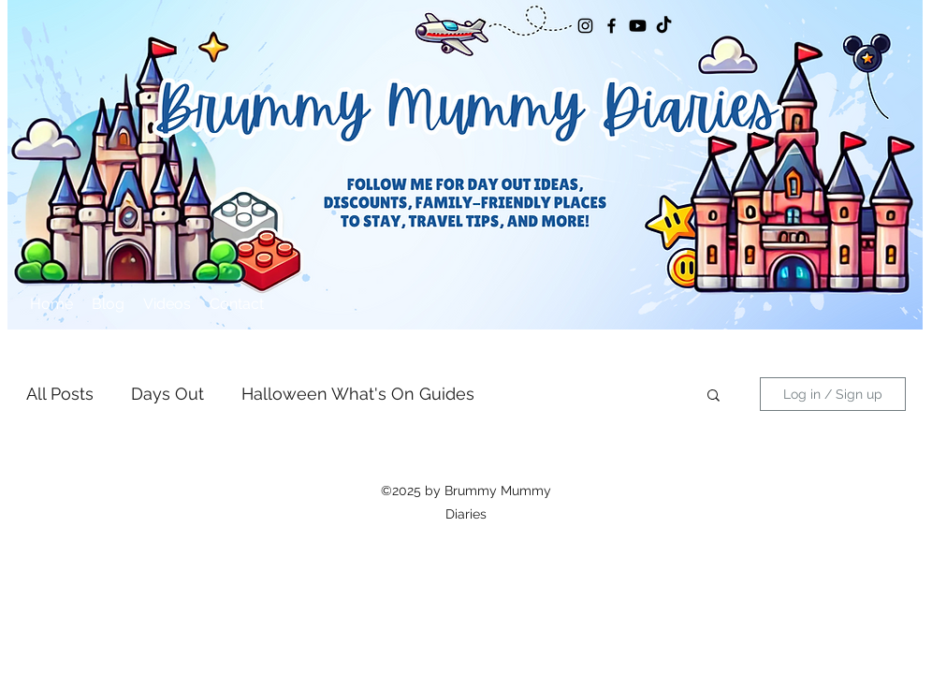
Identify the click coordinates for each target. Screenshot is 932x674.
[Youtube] (638, 26)
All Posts (60, 393)
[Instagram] (585, 26)
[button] (713, 396)
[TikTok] (664, 26)
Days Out (167, 393)
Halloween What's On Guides (357, 393)
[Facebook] (611, 26)
